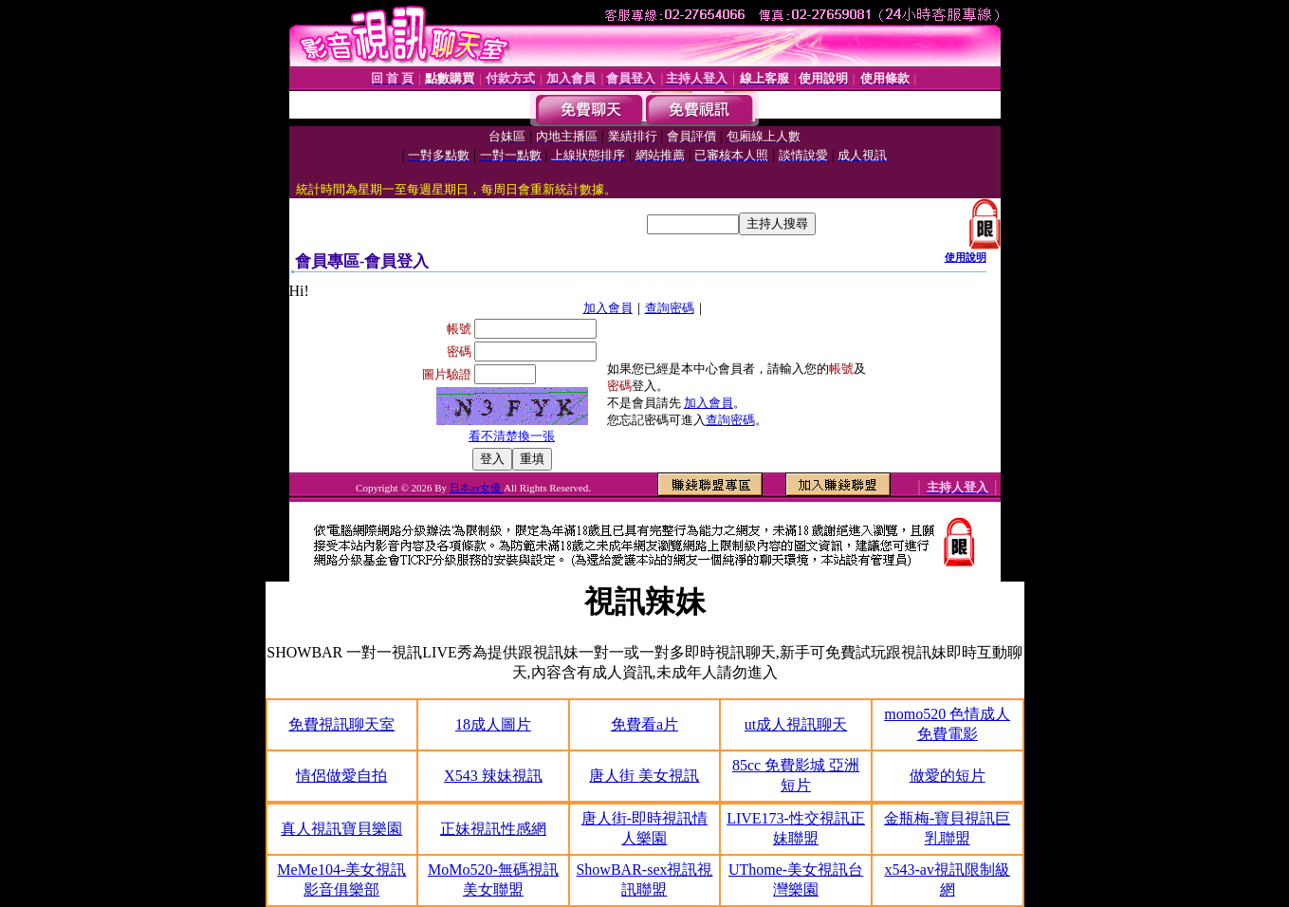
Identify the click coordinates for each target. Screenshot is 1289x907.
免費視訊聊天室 (341, 724)
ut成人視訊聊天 (796, 724)
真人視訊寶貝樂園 (341, 829)
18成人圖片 (493, 724)
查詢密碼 (669, 308)
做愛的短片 (947, 776)
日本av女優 (477, 487)
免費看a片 (644, 724)
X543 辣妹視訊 (493, 776)
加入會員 (608, 308)
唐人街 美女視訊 (644, 776)
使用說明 (965, 257)
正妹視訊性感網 (493, 829)
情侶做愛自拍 (341, 776)
